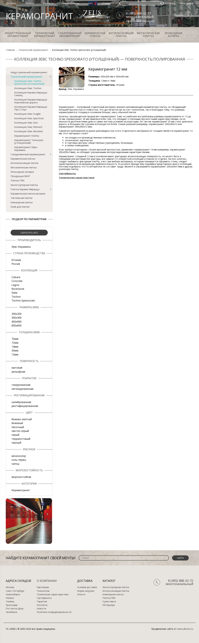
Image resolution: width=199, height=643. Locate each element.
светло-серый (20, 431)
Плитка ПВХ (18, 180)
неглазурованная (22, 389)
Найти (180, 558)
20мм (15, 350)
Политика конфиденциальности (54, 612)
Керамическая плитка (95, 34)
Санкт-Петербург (15, 591)
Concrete (17, 281)
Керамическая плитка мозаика (28, 193)
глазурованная (21, 385)
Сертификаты (44, 598)
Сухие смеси (109, 601)
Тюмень (10, 601)
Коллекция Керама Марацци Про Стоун (30, 108)
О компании (47, 581)
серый (15, 435)
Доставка (11, 3)
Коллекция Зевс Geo (26, 122)
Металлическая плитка (148, 34)
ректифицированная (25, 406)
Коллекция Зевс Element (28, 126)
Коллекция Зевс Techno (27, 88)
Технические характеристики (52, 594)
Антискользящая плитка (121, 34)
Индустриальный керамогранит (18, 34)
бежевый (17, 423)
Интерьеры (109, 605)
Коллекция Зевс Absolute (28, 131)
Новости (41, 608)
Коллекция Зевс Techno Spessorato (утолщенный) (29, 82)
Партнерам (43, 587)
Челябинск (11, 612)
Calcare (16, 277)
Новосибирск (13, 594)
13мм (15, 354)
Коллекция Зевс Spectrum (29, 118)
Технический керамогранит (44, 34)
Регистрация (186, 3)
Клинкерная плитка (22, 202)
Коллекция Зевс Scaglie (27, 113)
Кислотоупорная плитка (24, 184)
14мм (15, 346)
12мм (15, 342)
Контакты (48, 3)
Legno (15, 285)
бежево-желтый (22, 419)
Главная (10, 49)
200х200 (16, 314)
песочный (18, 427)
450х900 (16, 321)
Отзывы (106, 3)
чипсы (15, 464)
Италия (16, 260)
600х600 (16, 325)
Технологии (43, 591)
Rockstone (18, 289)
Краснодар (11, 605)
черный (16, 442)
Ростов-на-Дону (14, 608)
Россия (16, 264)
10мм (15, 339)
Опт (90, 3)
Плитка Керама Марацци (25, 189)
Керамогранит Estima (26, 135)
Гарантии (42, 601)
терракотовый (21, 439)
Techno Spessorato (23, 300)
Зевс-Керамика (21, 246)
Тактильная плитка (21, 197)
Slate (14, 292)
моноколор (19, 456)
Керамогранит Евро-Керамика (26, 148)
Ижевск (10, 598)
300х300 (16, 317)
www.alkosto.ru (185, 628)
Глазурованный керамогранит (69, 34)
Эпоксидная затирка (173, 34)
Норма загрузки (85, 591)
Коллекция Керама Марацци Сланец (30, 94)
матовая (17, 367)
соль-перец (19, 460)
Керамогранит (21, 490)
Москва (10, 587)
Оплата (29, 3)
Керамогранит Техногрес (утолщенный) (29, 141)
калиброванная (21, 402)
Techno (16, 296)
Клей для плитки (20, 206)
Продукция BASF (20, 176)
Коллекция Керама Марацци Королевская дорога (30, 101)
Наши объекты (71, 3)
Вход (172, 3)
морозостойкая (21, 477)
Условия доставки (87, 587)
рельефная (18, 371)
